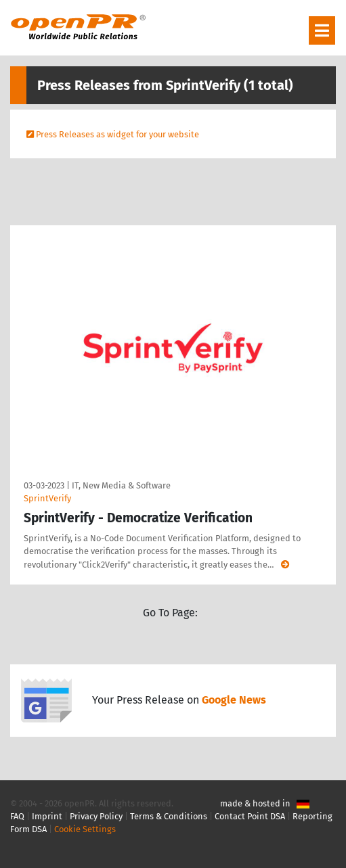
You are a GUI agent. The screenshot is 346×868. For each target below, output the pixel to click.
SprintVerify (47, 498)
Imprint (47, 816)
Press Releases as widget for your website (117, 134)
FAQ (17, 816)
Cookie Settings (85, 829)
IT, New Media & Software (121, 485)
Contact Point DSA (250, 816)
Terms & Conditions (168, 816)
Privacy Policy (96, 816)
